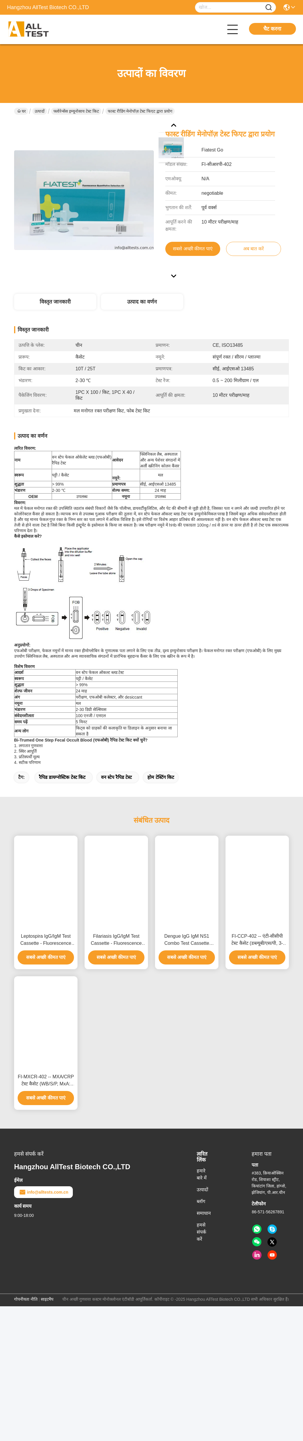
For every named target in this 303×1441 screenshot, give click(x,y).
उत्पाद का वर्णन (142, 302)
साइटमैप (47, 1299)
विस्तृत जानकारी (55, 302)
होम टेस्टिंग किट (160, 777)
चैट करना (272, 29)
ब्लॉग (201, 1201)
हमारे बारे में (202, 1174)
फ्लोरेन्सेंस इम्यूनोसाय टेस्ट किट (76, 111)
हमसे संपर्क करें (201, 1232)
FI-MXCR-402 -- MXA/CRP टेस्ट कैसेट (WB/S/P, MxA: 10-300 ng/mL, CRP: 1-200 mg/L (46, 1080)
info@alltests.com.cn (43, 1192)
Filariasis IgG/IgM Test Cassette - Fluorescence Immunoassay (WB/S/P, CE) (116, 940)
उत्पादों (40, 111)
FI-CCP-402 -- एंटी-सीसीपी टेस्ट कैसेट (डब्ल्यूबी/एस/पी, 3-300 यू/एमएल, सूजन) (257, 940)
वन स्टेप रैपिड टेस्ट (116, 777)
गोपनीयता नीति (26, 1299)
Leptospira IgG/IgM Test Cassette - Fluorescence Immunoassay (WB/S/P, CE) (45, 940)
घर (21, 111)
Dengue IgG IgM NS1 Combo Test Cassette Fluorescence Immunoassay (186, 940)
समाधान (204, 1213)
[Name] (268, 7)
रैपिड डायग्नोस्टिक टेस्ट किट (62, 777)
